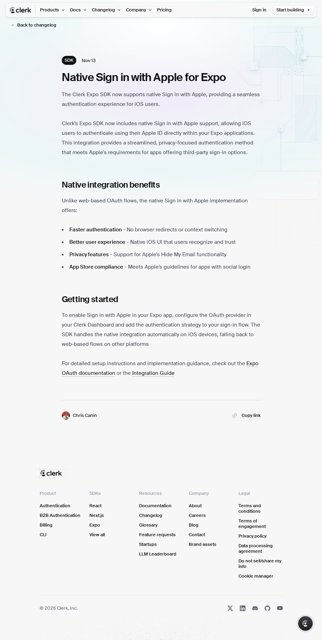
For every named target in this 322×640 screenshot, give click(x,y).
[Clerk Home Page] (23, 10)
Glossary (148, 525)
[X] (230, 608)
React (95, 505)
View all (97, 534)
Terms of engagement (252, 523)
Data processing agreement (255, 548)
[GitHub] (267, 608)
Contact (197, 534)
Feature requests (157, 534)
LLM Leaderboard (157, 554)
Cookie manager (255, 576)
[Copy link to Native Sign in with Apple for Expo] (246, 415)
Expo (94, 525)
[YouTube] (280, 608)
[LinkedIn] (242, 608)
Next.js (96, 515)
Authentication (55, 505)
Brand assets (202, 544)
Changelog (150, 515)
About (195, 505)
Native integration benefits (111, 184)
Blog (193, 525)
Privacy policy (252, 536)
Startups (148, 544)
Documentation (155, 505)
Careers (197, 515)
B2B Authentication (60, 515)
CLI (43, 534)
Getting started (90, 299)
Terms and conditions (249, 508)
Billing (46, 525)
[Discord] (255, 608)
